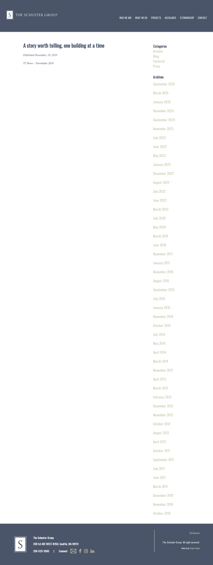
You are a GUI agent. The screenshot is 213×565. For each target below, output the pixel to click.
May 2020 (159, 227)
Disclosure (195, 533)
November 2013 (163, 370)
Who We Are (125, 18)
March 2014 (160, 361)
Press (156, 66)
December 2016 (163, 271)
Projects (156, 18)
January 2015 (161, 307)
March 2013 (160, 388)
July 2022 (159, 191)
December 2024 (163, 110)
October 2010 (162, 513)
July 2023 (159, 137)
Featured (159, 61)
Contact (202, 18)
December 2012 (163, 405)
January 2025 (162, 101)
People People (195, 548)
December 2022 (163, 173)
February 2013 (162, 396)
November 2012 (163, 414)
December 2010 (163, 495)
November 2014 (163, 316)
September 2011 (163, 459)
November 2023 (163, 128)
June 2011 (159, 477)
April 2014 (159, 352)
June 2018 (159, 244)
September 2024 (164, 119)
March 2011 (160, 486)
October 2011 (161, 450)
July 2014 (159, 334)
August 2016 (161, 280)
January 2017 (161, 262)
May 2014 (159, 343)
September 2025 (164, 83)
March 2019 (160, 236)
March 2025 (160, 92)
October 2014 (162, 325)
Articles (158, 51)
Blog (156, 56)
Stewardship (187, 18)
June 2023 (159, 146)
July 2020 (159, 218)
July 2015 (159, 298)
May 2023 (159, 155)
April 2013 (159, 379)
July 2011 (159, 468)
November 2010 (163, 504)
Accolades (170, 18)
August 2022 (161, 182)
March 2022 (160, 209)
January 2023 (162, 164)
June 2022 (159, 200)
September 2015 (163, 289)
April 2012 (159, 441)
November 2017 (163, 253)
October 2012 (161, 423)
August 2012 (161, 432)
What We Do (141, 18)
